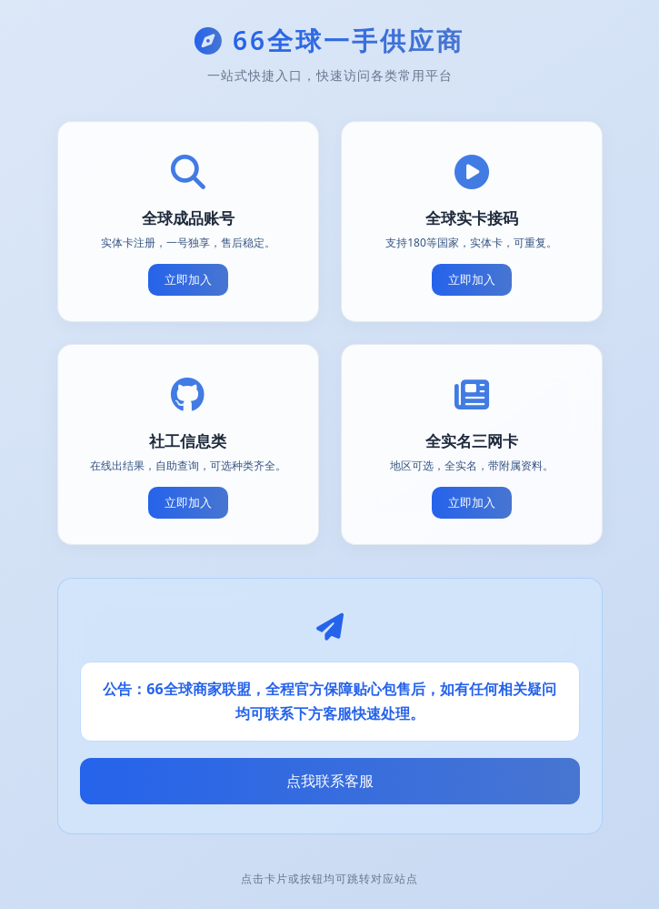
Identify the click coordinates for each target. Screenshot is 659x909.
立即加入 (188, 279)
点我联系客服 (330, 781)
